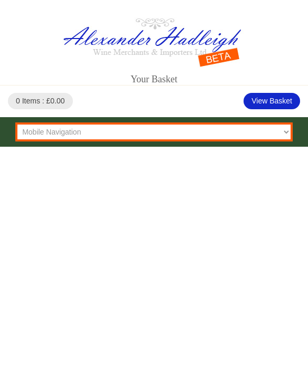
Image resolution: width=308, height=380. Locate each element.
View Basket (271, 101)
